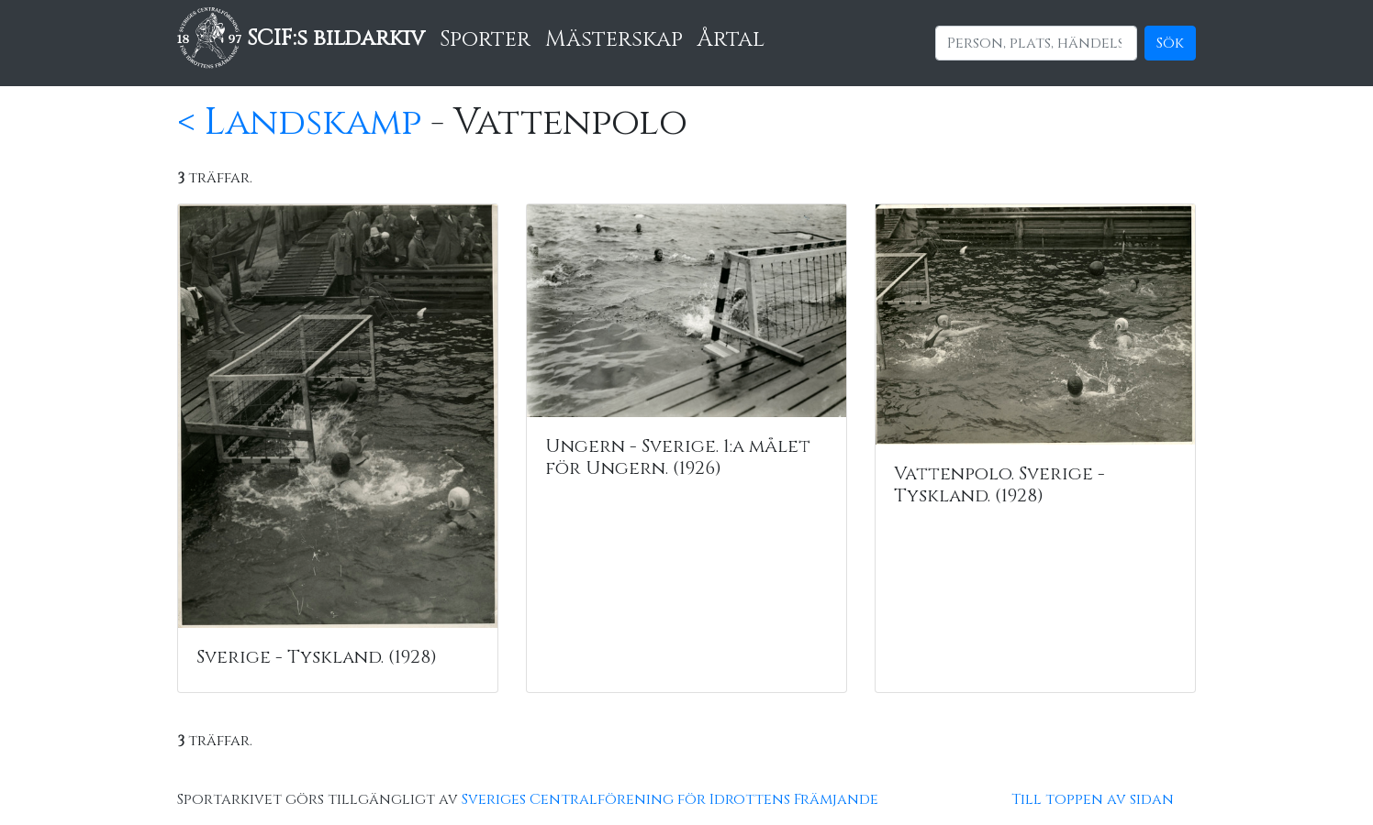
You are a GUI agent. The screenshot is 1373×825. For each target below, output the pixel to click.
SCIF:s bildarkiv (301, 38)
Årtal (731, 39)
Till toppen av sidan (1092, 799)
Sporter (485, 39)
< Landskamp (299, 123)
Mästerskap (614, 39)
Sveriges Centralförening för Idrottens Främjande (670, 799)
